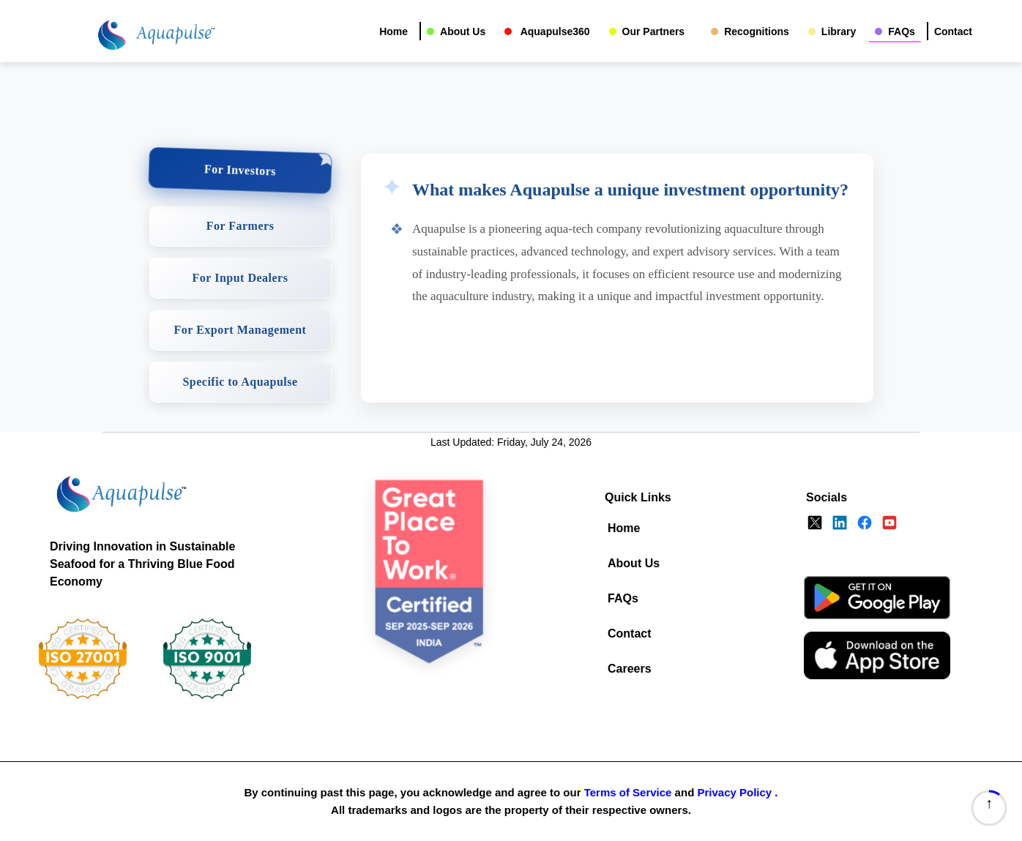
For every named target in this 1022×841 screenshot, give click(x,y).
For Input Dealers (240, 278)
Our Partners (653, 31)
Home (393, 31)
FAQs (901, 31)
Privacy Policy (734, 792)
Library (838, 31)
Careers (630, 668)
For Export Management (240, 330)
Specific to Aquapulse (239, 381)
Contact (953, 31)
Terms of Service (628, 792)
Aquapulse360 (553, 31)
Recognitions (756, 31)
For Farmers (240, 226)
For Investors (240, 169)
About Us (462, 31)
